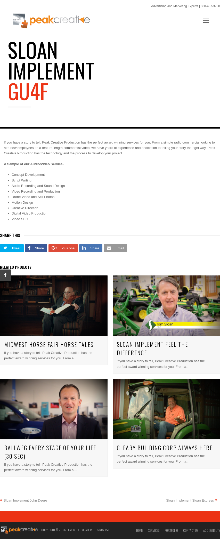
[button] (12, 248)
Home (139, 530)
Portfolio (171, 530)
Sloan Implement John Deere (23, 500)
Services (153, 530)
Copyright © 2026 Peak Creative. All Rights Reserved (76, 530)
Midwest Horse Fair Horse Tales (49, 344)
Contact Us (190, 530)
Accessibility (211, 530)
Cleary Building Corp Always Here (165, 447)
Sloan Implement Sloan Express (191, 500)
